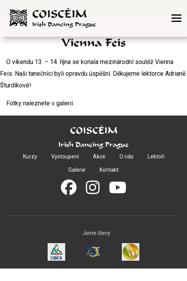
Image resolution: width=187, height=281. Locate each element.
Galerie (76, 170)
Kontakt (109, 170)
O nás (126, 156)
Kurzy (30, 156)
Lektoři (156, 156)
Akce (99, 156)
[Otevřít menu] (176, 18)
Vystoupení (65, 156)
